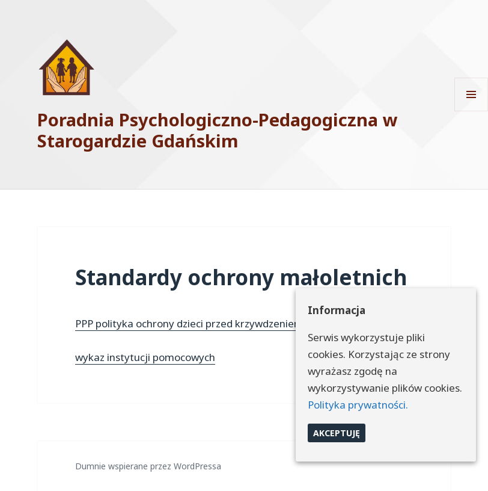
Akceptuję (336, 433)
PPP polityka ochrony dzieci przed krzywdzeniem (189, 323)
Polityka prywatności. (358, 405)
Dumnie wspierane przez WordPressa (148, 466)
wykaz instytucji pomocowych (145, 357)
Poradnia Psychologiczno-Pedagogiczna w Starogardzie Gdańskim (217, 130)
